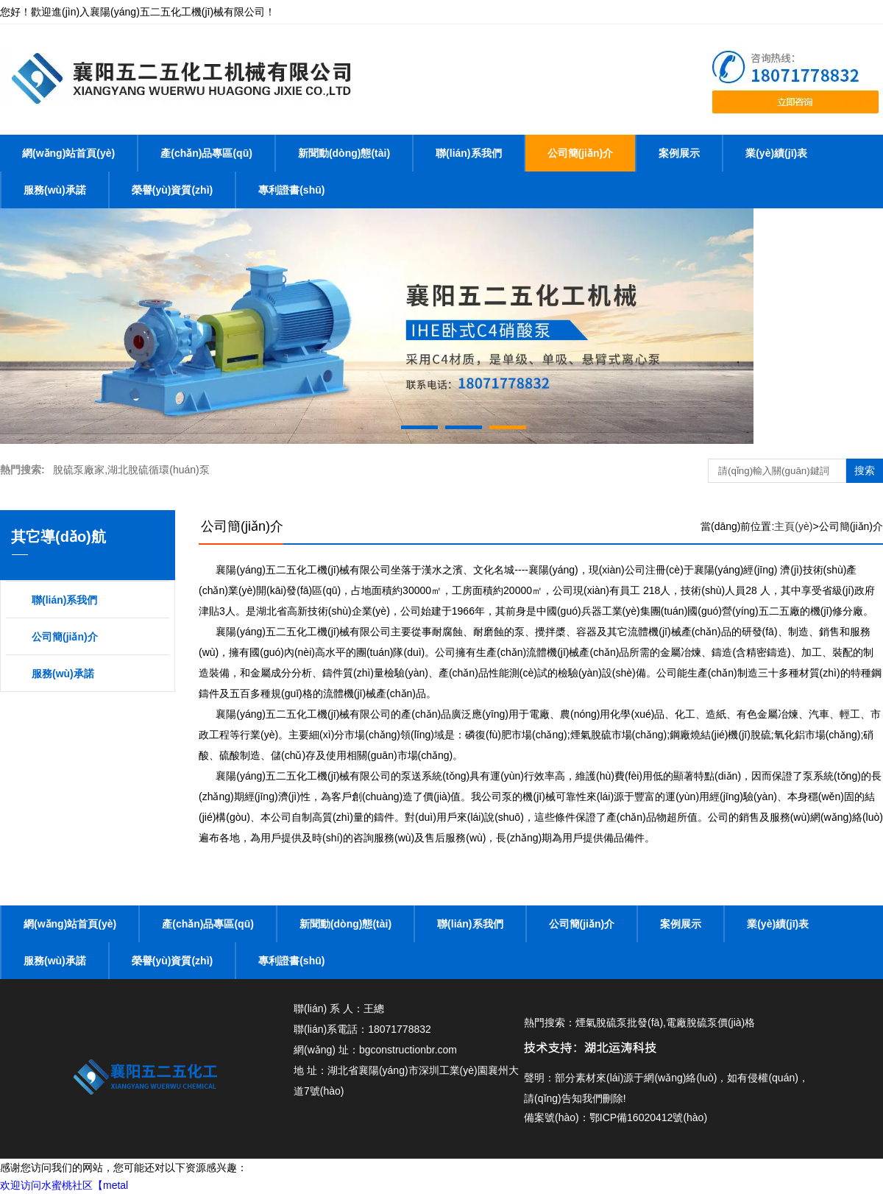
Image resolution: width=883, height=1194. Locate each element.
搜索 (864, 470)
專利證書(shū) (291, 190)
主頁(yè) (793, 526)
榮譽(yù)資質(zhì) (172, 190)
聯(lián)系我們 (468, 153)
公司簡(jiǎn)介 (580, 153)
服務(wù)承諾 (55, 190)
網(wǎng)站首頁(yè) (68, 153)
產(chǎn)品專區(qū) (206, 153)
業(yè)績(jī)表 (776, 153)
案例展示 (679, 153)
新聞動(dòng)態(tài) (344, 153)
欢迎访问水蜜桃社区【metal (64, 1185)
